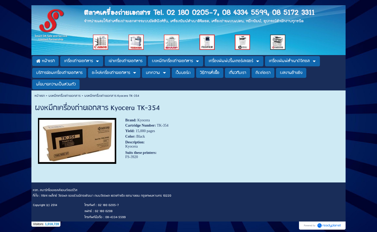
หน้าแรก (40, 96)
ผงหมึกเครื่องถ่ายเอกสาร (64, 96)
